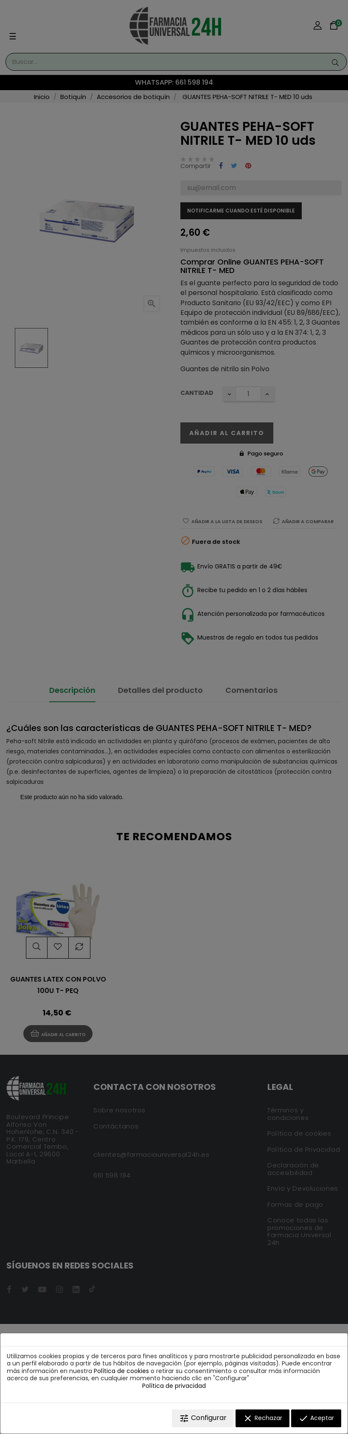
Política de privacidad (174, 1386)
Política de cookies (121, 1371)
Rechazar (262, 1418)
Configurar (203, 1418)
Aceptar (316, 1418)
